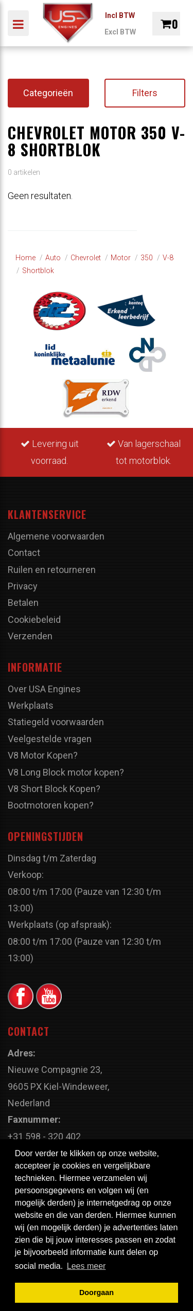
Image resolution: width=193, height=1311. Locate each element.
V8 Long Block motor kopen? (66, 772)
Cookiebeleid (34, 619)
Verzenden (30, 636)
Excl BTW (120, 32)
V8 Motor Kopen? (43, 755)
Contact (24, 552)
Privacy (23, 586)
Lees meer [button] (86, 1266)
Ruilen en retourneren (52, 569)
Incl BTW (120, 15)
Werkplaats (31, 705)
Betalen (23, 602)
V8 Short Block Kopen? (54, 788)
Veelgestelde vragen (50, 738)
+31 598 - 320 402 (44, 1136)
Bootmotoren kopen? (51, 805)
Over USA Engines (44, 689)
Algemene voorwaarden (56, 536)
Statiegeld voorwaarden (56, 721)
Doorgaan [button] (96, 1292)
